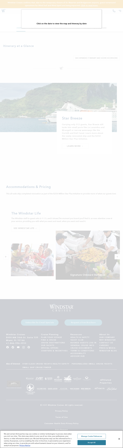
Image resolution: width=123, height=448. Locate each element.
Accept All (91, 442)
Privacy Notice (24, 445)
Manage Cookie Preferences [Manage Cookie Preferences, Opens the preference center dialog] (91, 436)
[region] (61, 439)
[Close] (119, 439)
